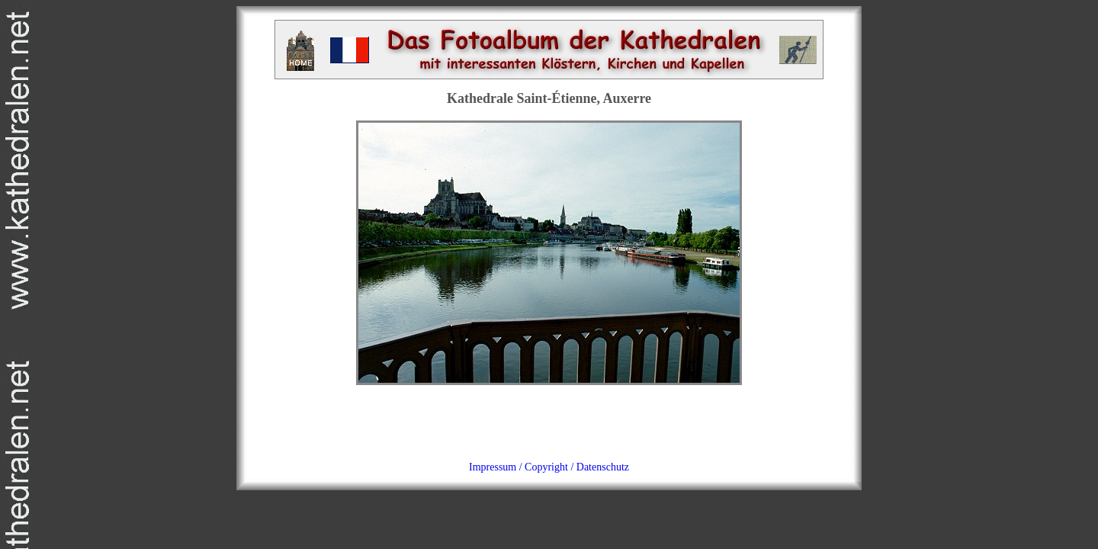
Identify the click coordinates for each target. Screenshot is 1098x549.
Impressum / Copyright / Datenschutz (549, 467)
